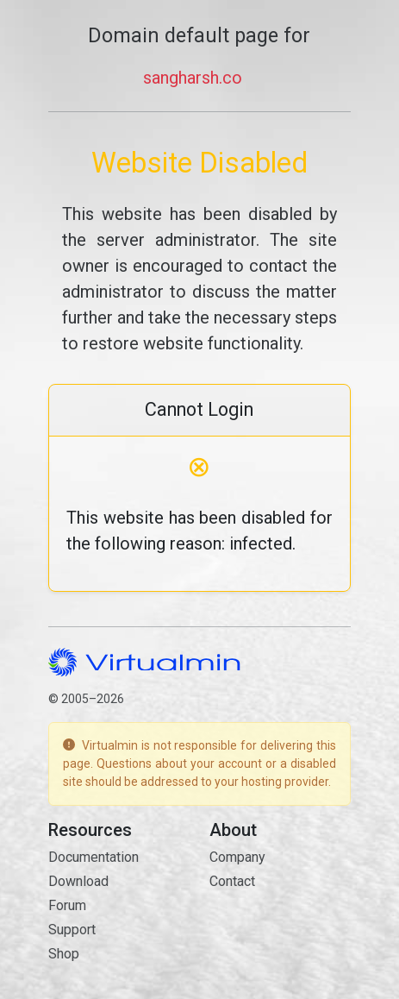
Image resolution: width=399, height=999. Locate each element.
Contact (232, 881)
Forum (67, 905)
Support (72, 929)
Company (237, 857)
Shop (63, 954)
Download (78, 881)
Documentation (93, 857)
